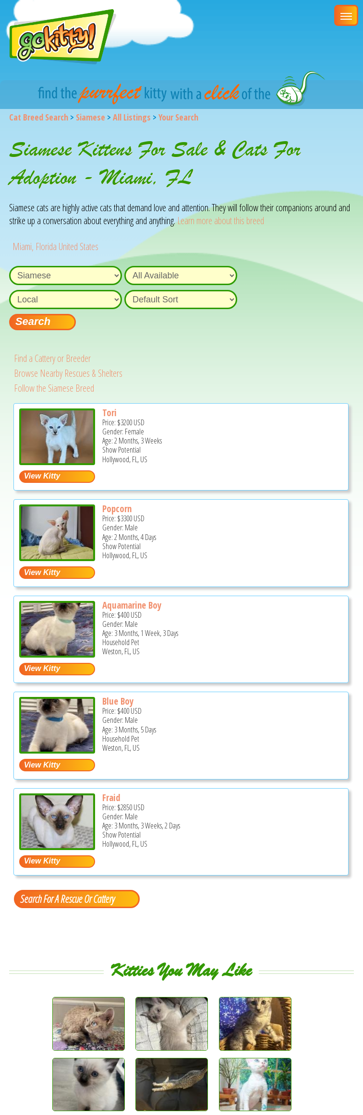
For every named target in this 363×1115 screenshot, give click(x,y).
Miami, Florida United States (55, 246)
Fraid (111, 797)
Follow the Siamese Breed (54, 388)
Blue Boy (117, 701)
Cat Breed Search (38, 117)
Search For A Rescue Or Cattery (67, 898)
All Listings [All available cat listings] (132, 117)
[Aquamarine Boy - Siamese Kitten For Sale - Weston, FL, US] (57, 653)
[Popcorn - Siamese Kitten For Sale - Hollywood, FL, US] (57, 557)
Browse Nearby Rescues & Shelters (68, 373)
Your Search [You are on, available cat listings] (178, 117)
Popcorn (117, 509)
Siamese (90, 117)
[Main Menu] (346, 15)
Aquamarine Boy (131, 605)
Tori (109, 413)
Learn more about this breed (220, 220)
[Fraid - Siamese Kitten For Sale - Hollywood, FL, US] (57, 846)
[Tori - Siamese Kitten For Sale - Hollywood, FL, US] (57, 461)
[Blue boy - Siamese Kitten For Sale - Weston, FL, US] (57, 749)
